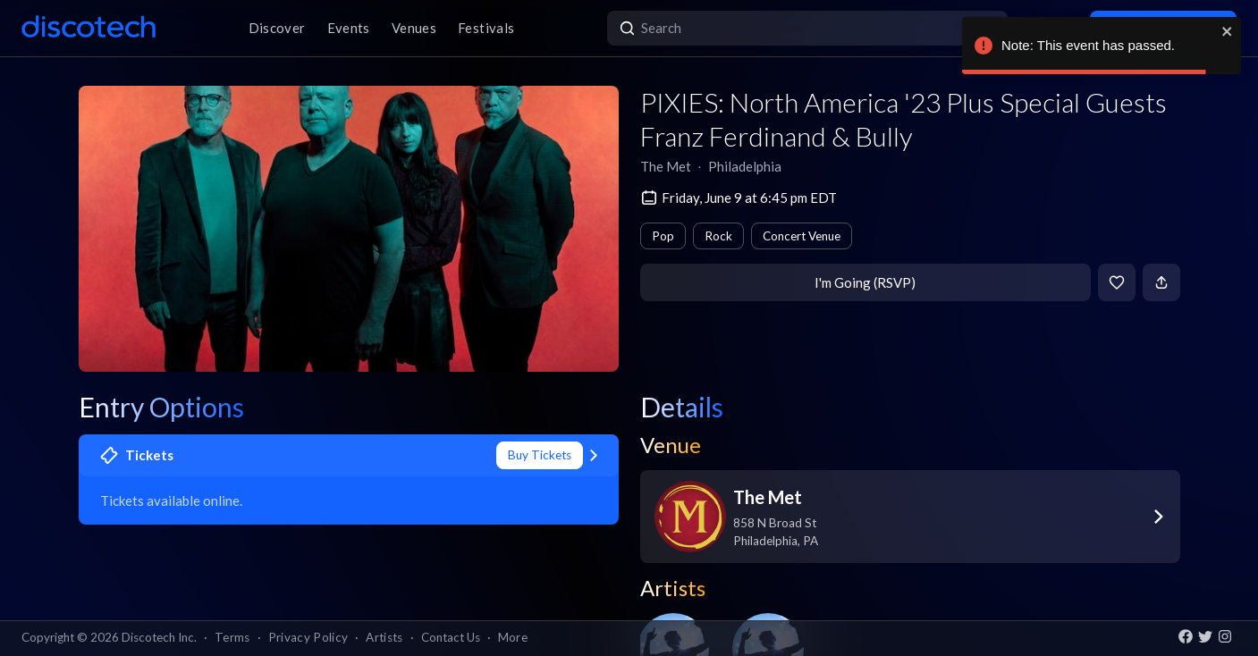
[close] (1227, 31)
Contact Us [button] (450, 637)
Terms (232, 637)
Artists (384, 637)
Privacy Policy (308, 637)
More (513, 637)
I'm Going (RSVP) (865, 282)
